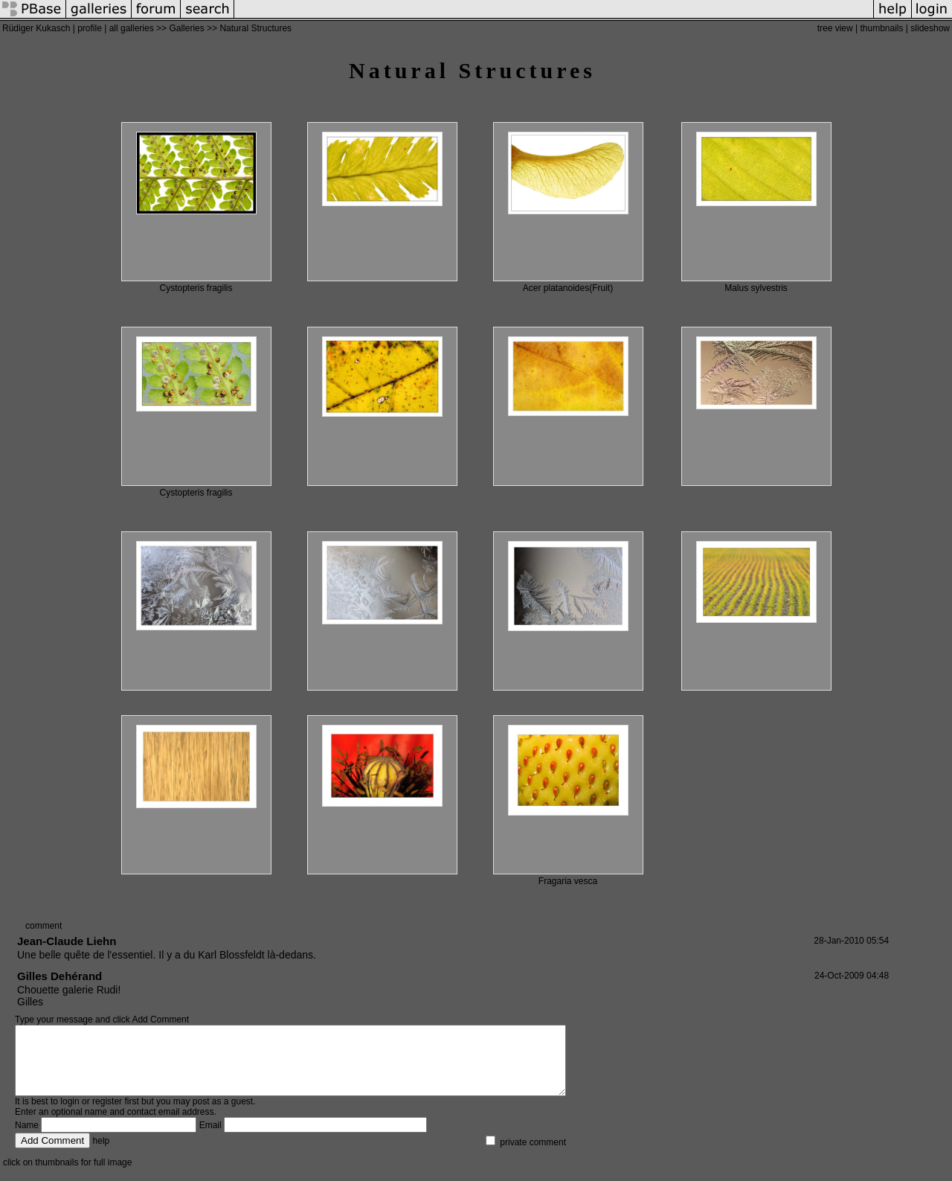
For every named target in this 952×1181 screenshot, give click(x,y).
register (107, 1115)
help (101, 1154)
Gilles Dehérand (59, 976)
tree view (835, 28)
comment (43, 926)
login (69, 1115)
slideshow (930, 28)
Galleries (186, 28)
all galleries (131, 28)
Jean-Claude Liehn (66, 941)
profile (89, 28)
